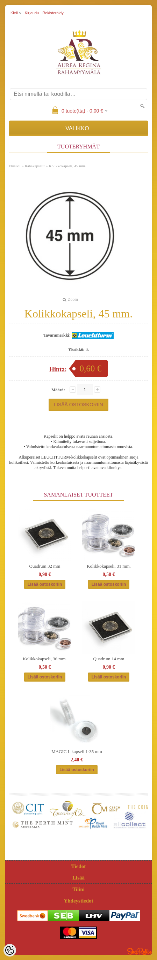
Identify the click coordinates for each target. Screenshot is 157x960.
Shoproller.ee (139, 951)
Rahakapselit (35, 166)
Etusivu (15, 166)
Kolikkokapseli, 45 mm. (67, 166)
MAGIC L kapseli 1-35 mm (76, 751)
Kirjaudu (32, 13)
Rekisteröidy (53, 13)
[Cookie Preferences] (9, 950)
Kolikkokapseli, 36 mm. (45, 658)
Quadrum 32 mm (44, 566)
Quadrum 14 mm (108, 658)
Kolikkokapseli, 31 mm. (109, 566)
